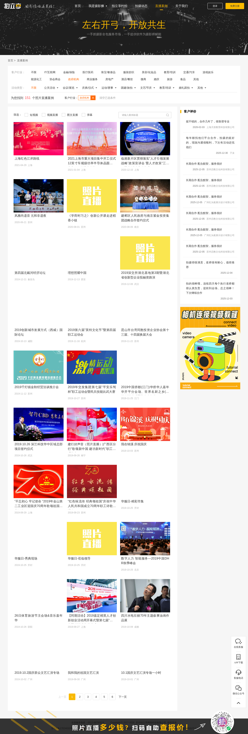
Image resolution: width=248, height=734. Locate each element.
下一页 (123, 696)
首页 (78, 6)
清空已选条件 (107, 97)
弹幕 (87, 115)
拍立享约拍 (119, 6)
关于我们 (181, 6)
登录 (215, 6)
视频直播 (50, 115)
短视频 (31, 115)
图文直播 (70, 115)
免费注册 (234, 6)
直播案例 (161, 6)
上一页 (62, 696)
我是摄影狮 (96, 6)
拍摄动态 (141, 6)
